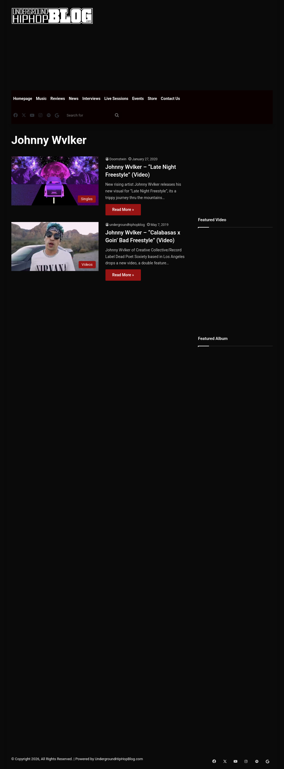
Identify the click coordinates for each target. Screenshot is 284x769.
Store (152, 98)
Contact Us (170, 98)
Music (41, 98)
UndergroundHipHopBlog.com (119, 759)
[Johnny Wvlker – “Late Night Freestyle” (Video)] (55, 180)
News (74, 98)
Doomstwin (118, 159)
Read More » (123, 209)
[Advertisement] (192, 44)
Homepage (22, 98)
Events (138, 98)
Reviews (57, 98)
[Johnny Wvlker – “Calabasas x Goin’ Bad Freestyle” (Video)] (55, 246)
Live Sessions (116, 98)
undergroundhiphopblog (127, 225)
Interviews (91, 98)
